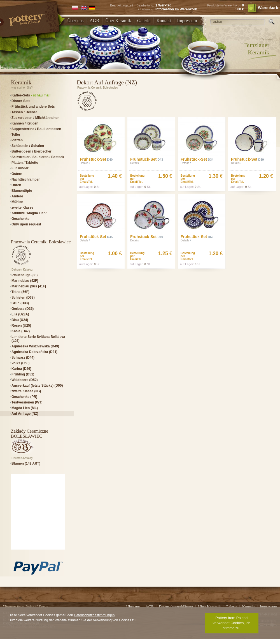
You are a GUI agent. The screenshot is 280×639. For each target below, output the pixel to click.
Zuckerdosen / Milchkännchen (35, 118)
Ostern (16, 174)
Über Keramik (118, 20)
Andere (17, 196)
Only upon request (26, 224)
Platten (17, 140)
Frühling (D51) (22, 374)
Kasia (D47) (20, 331)
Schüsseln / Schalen (27, 146)
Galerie (143, 20)
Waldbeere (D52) (24, 380)
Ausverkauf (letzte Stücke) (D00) (37, 385)
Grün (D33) (20, 303)
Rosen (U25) (21, 325)
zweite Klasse (22, 207)
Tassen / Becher (24, 112)
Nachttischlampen (25, 179)
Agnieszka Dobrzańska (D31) (34, 352)
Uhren (16, 185)
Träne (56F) (20, 292)
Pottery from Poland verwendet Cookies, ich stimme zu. (231, 623)
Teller (15, 135)
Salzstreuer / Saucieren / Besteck (37, 157)
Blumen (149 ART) (25, 463)
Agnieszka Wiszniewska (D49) (35, 346)
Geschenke (20, 219)
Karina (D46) (21, 369)
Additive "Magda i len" (29, 213)
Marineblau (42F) (24, 281)
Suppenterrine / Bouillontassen (36, 129)
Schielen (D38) (23, 297)
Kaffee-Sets (30, 95)
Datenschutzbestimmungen (94, 615)
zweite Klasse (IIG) (26, 391)
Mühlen (17, 202)
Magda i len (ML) (24, 408)
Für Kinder (20, 168)
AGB (94, 20)
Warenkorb (263, 7)
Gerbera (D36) (22, 309)
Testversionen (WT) (26, 402)
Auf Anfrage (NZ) (24, 414)
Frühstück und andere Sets (33, 107)
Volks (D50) (20, 363)
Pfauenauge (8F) (24, 275)
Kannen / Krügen (24, 123)
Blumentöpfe (21, 191)
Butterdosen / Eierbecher (31, 151)
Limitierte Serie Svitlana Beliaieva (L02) (38, 339)
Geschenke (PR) (24, 397)
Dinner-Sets (20, 101)
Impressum (187, 20)
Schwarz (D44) (22, 357)
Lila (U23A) (20, 314)
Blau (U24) (19, 320)
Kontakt (164, 20)
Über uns (75, 20)
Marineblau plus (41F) (28, 286)
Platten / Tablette (24, 163)
